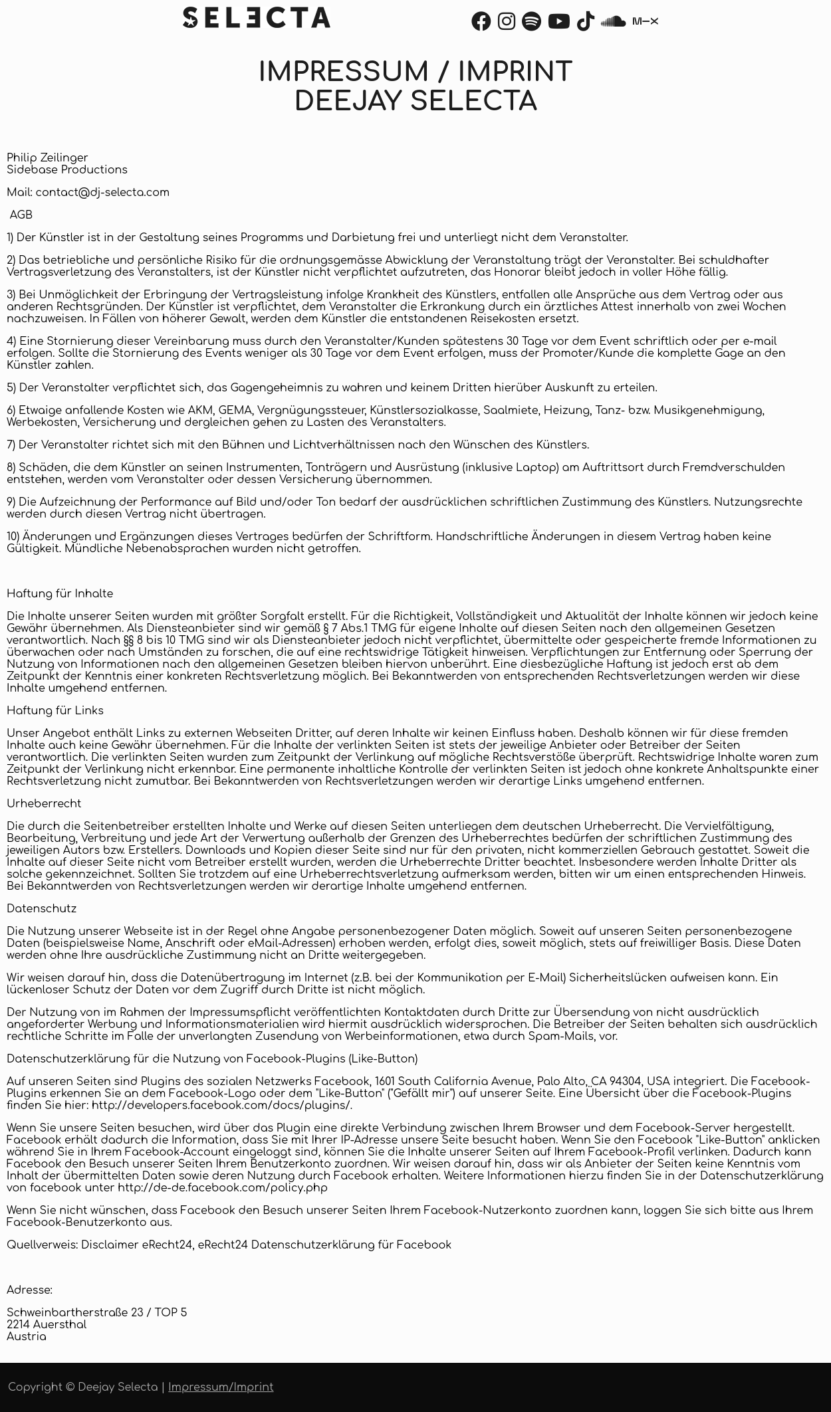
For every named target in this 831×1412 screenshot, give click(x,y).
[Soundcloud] (613, 25)
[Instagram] (506, 25)
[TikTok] (585, 25)
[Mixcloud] (645, 25)
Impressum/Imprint (220, 1387)
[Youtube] (559, 25)
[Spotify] (531, 25)
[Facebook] (481, 25)
